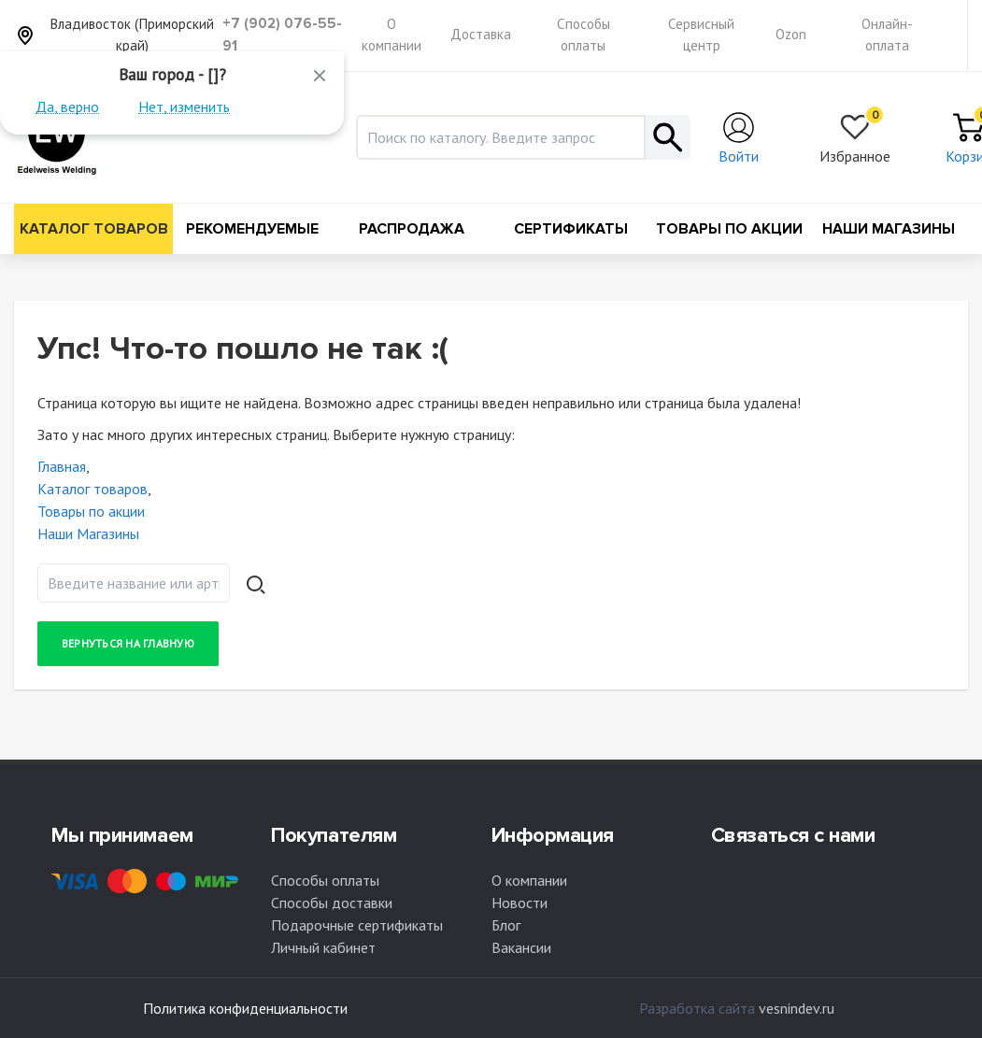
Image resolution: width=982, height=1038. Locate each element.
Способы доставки (331, 902)
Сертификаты (571, 229)
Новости (519, 902)
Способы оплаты (325, 880)
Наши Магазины (888, 229)
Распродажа (411, 229)
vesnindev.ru (796, 1008)
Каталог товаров (94, 229)
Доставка (480, 34)
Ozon (791, 34)
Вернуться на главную (128, 643)
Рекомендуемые (252, 229)
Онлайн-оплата (887, 34)
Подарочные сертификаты (357, 925)
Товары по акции (729, 229)
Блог (505, 925)
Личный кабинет (323, 947)
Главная (61, 466)
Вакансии (521, 947)
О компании (529, 880)
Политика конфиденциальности (245, 1008)
